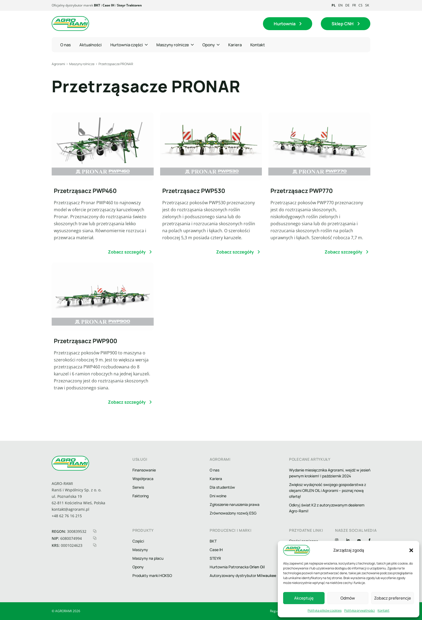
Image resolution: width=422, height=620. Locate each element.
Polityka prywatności (359, 610)
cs (360, 5)
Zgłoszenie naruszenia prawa (234, 504)
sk (367, 5)
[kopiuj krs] (95, 545)
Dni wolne (218, 495)
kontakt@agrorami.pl (70, 509)
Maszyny (140, 549)
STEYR (215, 558)
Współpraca (142, 478)
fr (354, 5)
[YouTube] (359, 540)
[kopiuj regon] (95, 531)
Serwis (138, 487)
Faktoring (140, 495)
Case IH (108, 5)
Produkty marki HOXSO (152, 575)
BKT (97, 5)
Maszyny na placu (147, 558)
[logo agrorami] (70, 23)
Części (138, 541)
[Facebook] (369, 540)
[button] (411, 550)
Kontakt (383, 610)
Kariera (216, 478)
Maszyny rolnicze (81, 64)
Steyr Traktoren (129, 5)
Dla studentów (222, 487)
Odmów (347, 598)
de (347, 5)
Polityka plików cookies (325, 610)
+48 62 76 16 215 (67, 515)
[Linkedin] (348, 540)
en (340, 5)
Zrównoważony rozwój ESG (233, 513)
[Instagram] (336, 540)
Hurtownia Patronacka (237, 566)
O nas (214, 470)
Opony (138, 566)
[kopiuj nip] (95, 538)
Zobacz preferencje (392, 598)
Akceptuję (304, 598)
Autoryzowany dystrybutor (243, 575)
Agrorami (58, 64)
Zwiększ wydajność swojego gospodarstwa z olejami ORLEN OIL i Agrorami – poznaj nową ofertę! (327, 490)
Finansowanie (144, 470)
